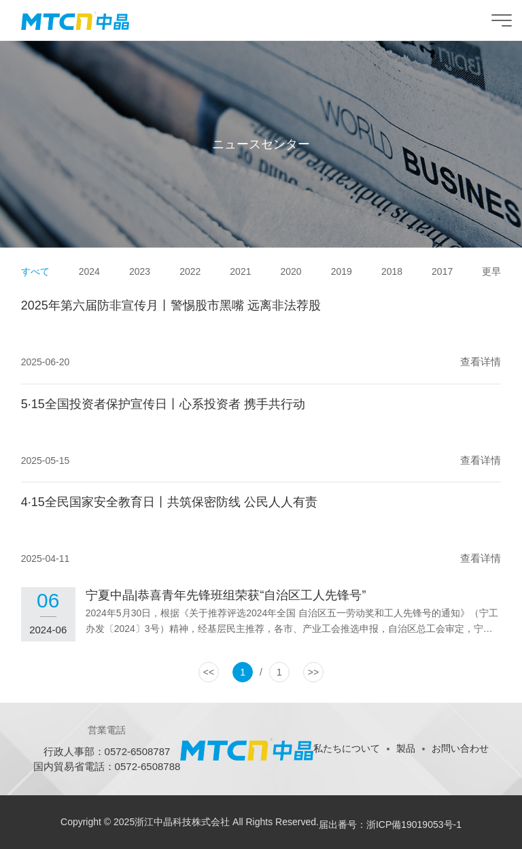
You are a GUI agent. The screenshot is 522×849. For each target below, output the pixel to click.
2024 (89, 271)
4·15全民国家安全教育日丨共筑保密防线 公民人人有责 (169, 502)
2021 (240, 271)
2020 (291, 271)
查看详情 (480, 361)
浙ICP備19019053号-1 (414, 824)
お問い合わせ (460, 748)
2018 (391, 271)
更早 (491, 271)
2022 (190, 271)
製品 (405, 748)
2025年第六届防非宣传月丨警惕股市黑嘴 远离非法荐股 (171, 305)
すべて (35, 271)
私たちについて (346, 748)
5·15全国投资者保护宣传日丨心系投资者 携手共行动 (163, 404)
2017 (442, 271)
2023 (139, 271)
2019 (341, 271)
